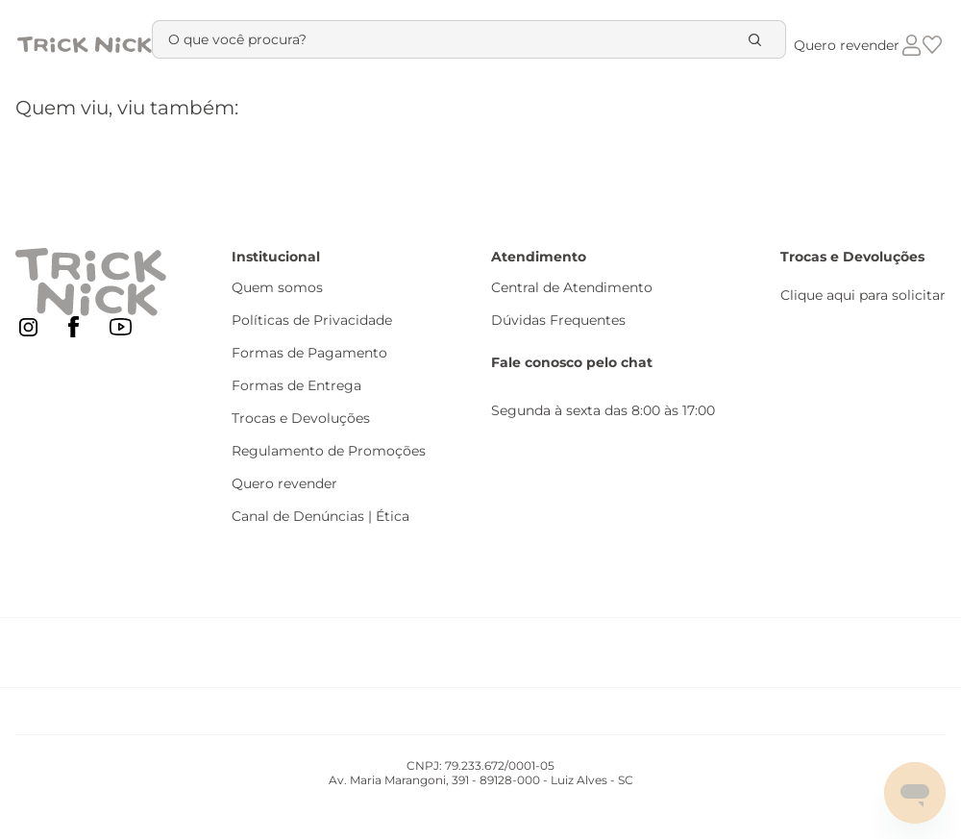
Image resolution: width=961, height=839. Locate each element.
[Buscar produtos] (758, 39)
